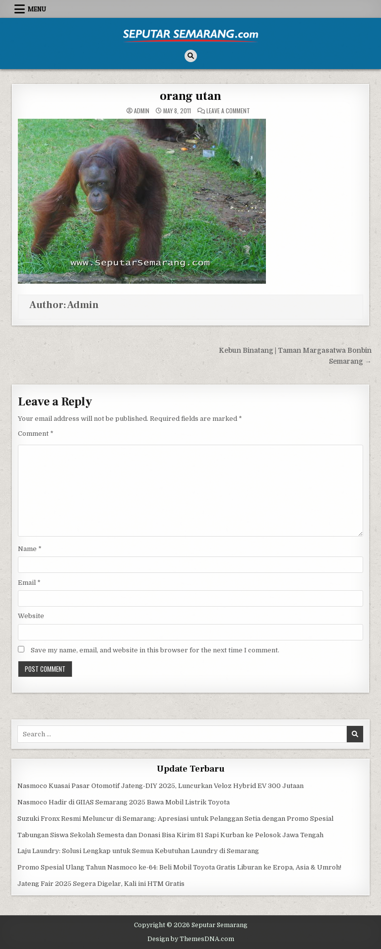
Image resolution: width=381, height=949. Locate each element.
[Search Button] (191, 56)
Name (30, 549)
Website (31, 616)
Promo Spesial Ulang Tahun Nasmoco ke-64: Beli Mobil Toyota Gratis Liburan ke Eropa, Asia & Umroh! (179, 867)
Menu (37, 9)
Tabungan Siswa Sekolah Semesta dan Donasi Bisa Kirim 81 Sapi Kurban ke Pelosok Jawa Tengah (170, 835)
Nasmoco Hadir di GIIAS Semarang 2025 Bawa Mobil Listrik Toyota (123, 802)
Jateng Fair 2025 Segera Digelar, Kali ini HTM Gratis (101, 883)
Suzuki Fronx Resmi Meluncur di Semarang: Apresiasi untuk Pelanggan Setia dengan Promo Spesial (175, 818)
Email (29, 582)
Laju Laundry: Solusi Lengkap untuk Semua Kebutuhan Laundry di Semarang (138, 851)
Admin (141, 111)
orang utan (190, 96)
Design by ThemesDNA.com (190, 939)
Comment (36, 433)
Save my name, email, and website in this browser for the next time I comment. (155, 650)
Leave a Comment (228, 111)
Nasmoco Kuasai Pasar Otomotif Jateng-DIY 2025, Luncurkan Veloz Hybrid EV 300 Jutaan (160, 786)
